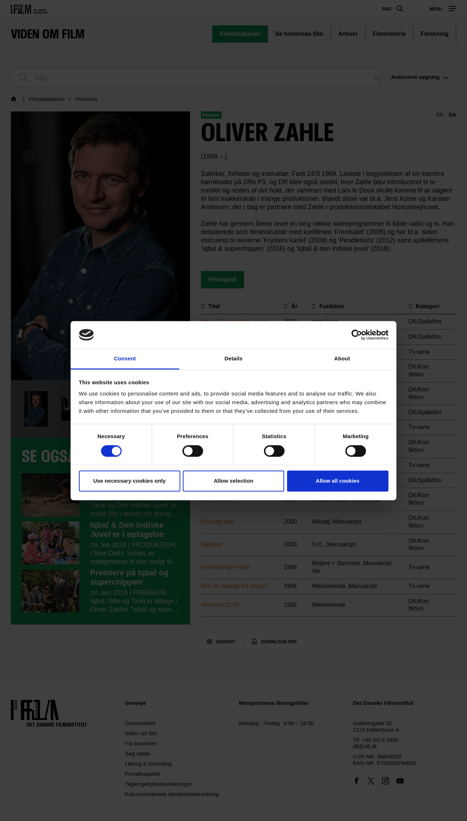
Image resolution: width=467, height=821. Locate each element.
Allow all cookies (337, 481)
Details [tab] (233, 359)
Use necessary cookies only (129, 481)
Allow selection (233, 481)
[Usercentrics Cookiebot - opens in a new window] (356, 334)
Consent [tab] (125, 359)
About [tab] (342, 359)
